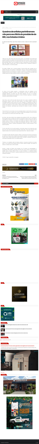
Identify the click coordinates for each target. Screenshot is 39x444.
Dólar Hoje (2, 372)
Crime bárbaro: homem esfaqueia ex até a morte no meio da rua (16, 332)
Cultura (6, 27)
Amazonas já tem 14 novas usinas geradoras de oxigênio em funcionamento (18, 328)
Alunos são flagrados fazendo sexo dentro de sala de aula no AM (16, 324)
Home (3, 27)
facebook (36, 183)
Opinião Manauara (6, 339)
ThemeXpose (6, 442)
